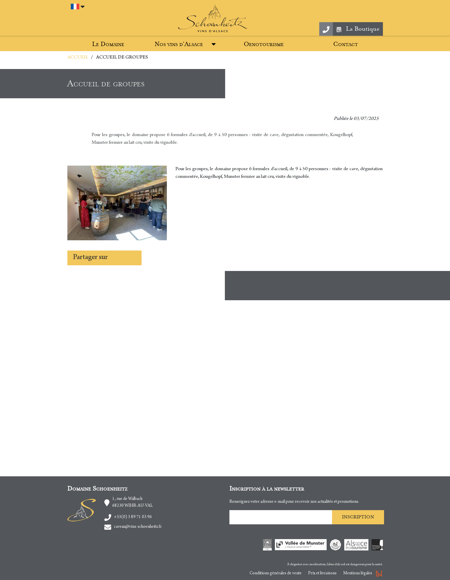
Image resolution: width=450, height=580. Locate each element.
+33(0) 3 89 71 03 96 (133, 517)
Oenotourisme (264, 44)
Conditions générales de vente (276, 573)
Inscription (358, 517)
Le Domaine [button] (108, 44)
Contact (345, 44)
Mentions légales (357, 573)
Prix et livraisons (322, 573)
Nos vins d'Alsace (179, 44)
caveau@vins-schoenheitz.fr (138, 527)
